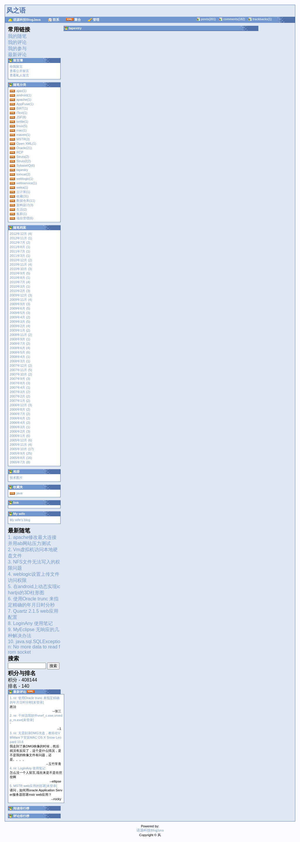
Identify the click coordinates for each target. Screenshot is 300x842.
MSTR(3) (23, 139)
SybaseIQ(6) (25, 165)
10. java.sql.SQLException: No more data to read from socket (34, 647)
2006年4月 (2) (20, 422)
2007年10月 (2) (21, 374)
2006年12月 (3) (21, 405)
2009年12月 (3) (21, 295)
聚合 (77, 19)
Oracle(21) (24, 148)
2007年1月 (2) (20, 400)
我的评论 (17, 42)
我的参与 (17, 48)
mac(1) (21, 130)
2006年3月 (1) (20, 427)
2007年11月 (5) (21, 370)
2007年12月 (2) (21, 365)
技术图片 (16, 477)
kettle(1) (22, 121)
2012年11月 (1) (21, 238)
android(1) (23, 95)
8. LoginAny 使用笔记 (30, 623)
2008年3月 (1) (20, 361)
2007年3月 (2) (20, 392)
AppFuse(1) (24, 104)
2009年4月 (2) (20, 317)
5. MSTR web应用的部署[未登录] (33, 786)
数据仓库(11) (25, 200)
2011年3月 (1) (20, 255)
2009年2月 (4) (20, 326)
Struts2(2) (23, 161)
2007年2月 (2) (20, 396)
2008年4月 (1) (20, 356)
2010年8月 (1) (20, 277)
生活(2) (21, 209)
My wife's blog (20, 520)
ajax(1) (21, 91)
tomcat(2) (23, 174)
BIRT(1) (22, 108)
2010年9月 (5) (20, 273)
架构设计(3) (24, 205)
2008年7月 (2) (20, 343)
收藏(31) (22, 196)
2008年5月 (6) (20, 352)
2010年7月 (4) (20, 282)
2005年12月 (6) (21, 440)
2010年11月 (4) (21, 264)
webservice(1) (26, 183)
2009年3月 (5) (20, 321)
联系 (56, 19)
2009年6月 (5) (20, 308)
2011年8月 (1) (20, 247)
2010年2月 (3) (20, 291)
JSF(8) (21, 117)
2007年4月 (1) (20, 387)
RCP (19, 152)
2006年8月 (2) (20, 409)
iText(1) (21, 113)
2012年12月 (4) (21, 233)
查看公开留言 (19, 71)
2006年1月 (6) (20, 436)
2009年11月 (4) (21, 299)
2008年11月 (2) (21, 335)
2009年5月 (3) (20, 313)
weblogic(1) (24, 178)
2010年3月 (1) (20, 286)
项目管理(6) (24, 218)
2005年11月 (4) (21, 444)
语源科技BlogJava (27, 19)
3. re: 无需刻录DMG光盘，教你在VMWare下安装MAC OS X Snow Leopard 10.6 (35, 737)
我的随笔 (17, 36)
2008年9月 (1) (20, 339)
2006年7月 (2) (20, 414)
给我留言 (16, 66)
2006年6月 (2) (20, 418)
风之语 (16, 10)
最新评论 (17, 54)
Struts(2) (22, 156)
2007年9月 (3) (20, 378)
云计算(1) (23, 192)
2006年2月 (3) (20, 431)
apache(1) (23, 99)
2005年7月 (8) (20, 462)
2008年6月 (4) (20, 348)
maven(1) (23, 134)
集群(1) (21, 214)
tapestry (22, 170)
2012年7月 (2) (20, 242)
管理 (96, 19)
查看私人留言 (19, 75)
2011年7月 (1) (20, 251)
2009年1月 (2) (20, 330)
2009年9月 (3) (20, 304)
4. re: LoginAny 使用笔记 (27, 768)
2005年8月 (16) (21, 458)
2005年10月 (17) (22, 449)
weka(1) (22, 187)
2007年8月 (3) (20, 383)
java (19, 493)
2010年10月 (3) (21, 269)
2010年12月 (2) (21, 260)
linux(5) (21, 126)
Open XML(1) (26, 143)
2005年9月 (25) (21, 453)
